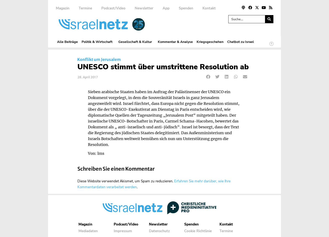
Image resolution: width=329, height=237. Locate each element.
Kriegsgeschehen (210, 42)
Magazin (62, 8)
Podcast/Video (113, 8)
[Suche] (269, 19)
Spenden (186, 8)
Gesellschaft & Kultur (136, 42)
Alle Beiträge (67, 42)
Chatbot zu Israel (240, 42)
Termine (85, 8)
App (166, 8)
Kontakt (209, 8)
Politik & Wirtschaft (98, 42)
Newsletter (144, 8)
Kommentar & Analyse (175, 42)
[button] (208, 77)
